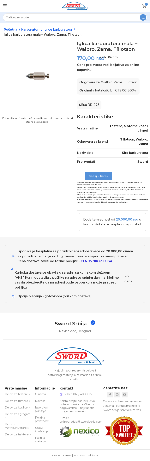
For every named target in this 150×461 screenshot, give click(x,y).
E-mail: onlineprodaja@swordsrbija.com (81, 419)
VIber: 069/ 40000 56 (76, 394)
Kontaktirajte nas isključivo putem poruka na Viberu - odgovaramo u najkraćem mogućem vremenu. (77, 406)
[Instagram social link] (117, 395)
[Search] (75, 17)
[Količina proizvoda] (80, 176)
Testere (115, 126)
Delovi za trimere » (17, 401)
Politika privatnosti (42, 419)
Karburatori (30, 29)
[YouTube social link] (125, 395)
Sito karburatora (135, 153)
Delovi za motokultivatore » (17, 426)
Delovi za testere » (17, 394)
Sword (142, 162)
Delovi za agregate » (18, 416)
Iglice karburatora (58, 29)
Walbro (141, 139)
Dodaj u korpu (98, 176)
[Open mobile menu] (5, 6)
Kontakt (66, 388)
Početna (11, 29)
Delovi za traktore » (18, 434)
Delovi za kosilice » (17, 407)
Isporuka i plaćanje (41, 409)
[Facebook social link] (110, 395)
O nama (40, 394)
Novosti (40, 401)
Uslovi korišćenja (41, 429)
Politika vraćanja (40, 439)
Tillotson (127, 139)
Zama (143, 144)
